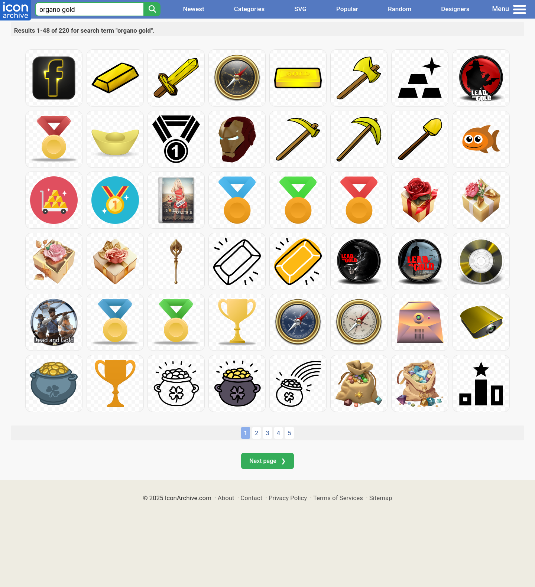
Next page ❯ (267, 460)
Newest (193, 9)
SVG (300, 9)
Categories (249, 9)
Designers (455, 9)
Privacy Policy (288, 498)
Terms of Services (338, 498)
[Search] (151, 9)
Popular (347, 9)
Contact (251, 498)
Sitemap (380, 498)
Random (399, 9)
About (226, 498)
